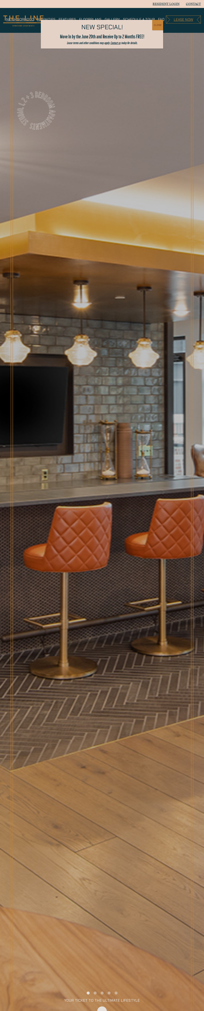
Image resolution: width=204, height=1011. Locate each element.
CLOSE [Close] (158, 25)
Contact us (115, 43)
